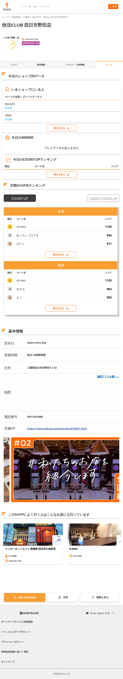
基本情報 (41, 64)
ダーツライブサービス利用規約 (17, 621)
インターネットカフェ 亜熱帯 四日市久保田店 (30, 549)
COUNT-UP (20, 198)
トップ (5, 16)
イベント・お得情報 (75, 64)
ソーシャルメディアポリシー (15, 631)
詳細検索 (16, 16)
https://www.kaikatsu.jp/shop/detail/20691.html (57, 428)
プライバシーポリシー (12, 641)
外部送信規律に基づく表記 (14, 651)
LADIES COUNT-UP (103, 199)
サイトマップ (8, 661)
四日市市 (36, 16)
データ (109, 64)
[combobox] (64, 7)
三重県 (26, 16)
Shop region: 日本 (100, 613)
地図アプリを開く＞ (108, 376)
